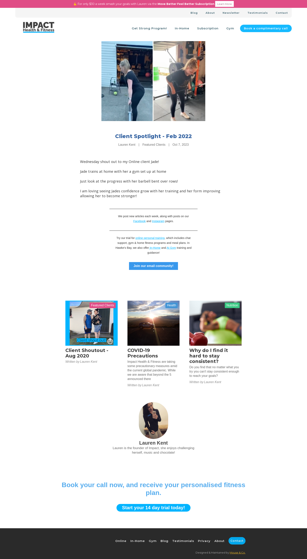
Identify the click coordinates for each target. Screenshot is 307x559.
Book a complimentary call (266, 28)
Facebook (139, 221)
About (210, 12)
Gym (230, 28)
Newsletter (231, 12)
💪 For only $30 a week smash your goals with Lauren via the (153, 4)
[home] (38, 28)
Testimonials (257, 12)
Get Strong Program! (149, 28)
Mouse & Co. (238, 552)
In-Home (182, 28)
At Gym (171, 247)
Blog (194, 12)
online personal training (150, 238)
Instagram (158, 221)
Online (120, 541)
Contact (282, 12)
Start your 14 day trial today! (153, 507)
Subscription (208, 28)
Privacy (204, 541)
